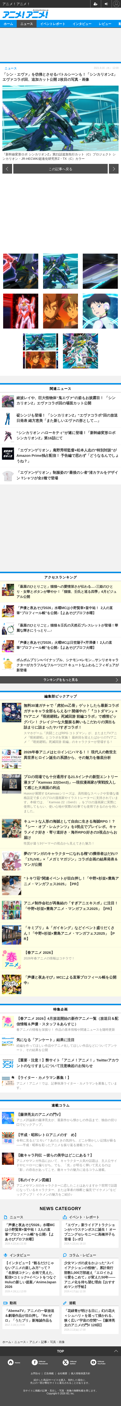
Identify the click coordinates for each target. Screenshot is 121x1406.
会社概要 (62, 1373)
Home (17, 1362)
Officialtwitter (73, 1362)
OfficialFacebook (43, 1362)
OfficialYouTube (102, 1362)
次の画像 (114, 169)
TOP (60, 1351)
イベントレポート (52, 23)
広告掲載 (49, 1373)
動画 (13, 1302)
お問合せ (35, 1373)
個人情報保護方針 (80, 1373)
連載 (72, 1302)
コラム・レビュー (82, 1255)
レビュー (105, 23)
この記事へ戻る (60, 168)
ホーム (8, 23)
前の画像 (7, 169)
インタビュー (82, 23)
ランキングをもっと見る (60, 680)
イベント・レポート (84, 1217)
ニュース (26, 23)
